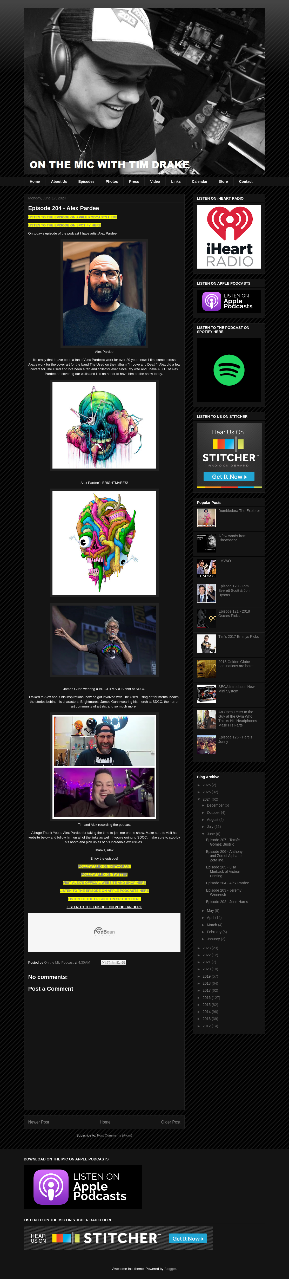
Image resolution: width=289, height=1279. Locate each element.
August (213, 819)
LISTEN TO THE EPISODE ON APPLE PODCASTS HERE (73, 217)
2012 (207, 1026)
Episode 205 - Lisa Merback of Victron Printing (223, 871)
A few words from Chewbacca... (232, 538)
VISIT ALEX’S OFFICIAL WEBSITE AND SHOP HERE (104, 883)
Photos (112, 181)
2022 (207, 955)
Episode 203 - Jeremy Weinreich (223, 892)
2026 (207, 785)
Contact (246, 181)
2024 (207, 799)
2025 (207, 792)
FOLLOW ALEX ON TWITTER (104, 875)
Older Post (170, 1122)
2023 (207, 948)
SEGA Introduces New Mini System (236, 689)
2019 (207, 976)
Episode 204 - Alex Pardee (227, 883)
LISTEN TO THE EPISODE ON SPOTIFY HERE (64, 225)
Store (223, 181)
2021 (207, 962)
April (211, 918)
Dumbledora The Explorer (239, 511)
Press (134, 181)
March (212, 925)
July (210, 826)
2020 (207, 969)
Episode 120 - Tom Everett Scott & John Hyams (235, 590)
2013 (207, 1019)
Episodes (86, 181)
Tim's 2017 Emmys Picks (238, 636)
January (214, 939)
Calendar (199, 181)
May (211, 910)
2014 (207, 1012)
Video (155, 181)
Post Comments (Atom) (114, 1135)
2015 (207, 1005)
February (215, 932)
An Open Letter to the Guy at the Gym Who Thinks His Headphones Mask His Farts (237, 718)
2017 (207, 990)
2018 (207, 983)
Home (35, 181)
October (214, 812)
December (216, 805)
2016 (207, 998)
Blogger (170, 1269)
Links (176, 181)
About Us (59, 181)
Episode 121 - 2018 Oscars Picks (234, 613)
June (211, 834)
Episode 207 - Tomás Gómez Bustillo (223, 842)
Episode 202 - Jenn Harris (227, 902)
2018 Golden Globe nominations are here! (235, 664)
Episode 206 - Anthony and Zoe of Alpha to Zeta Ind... (224, 855)
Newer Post (38, 1122)
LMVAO (224, 561)
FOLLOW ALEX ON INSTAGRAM (104, 866)
